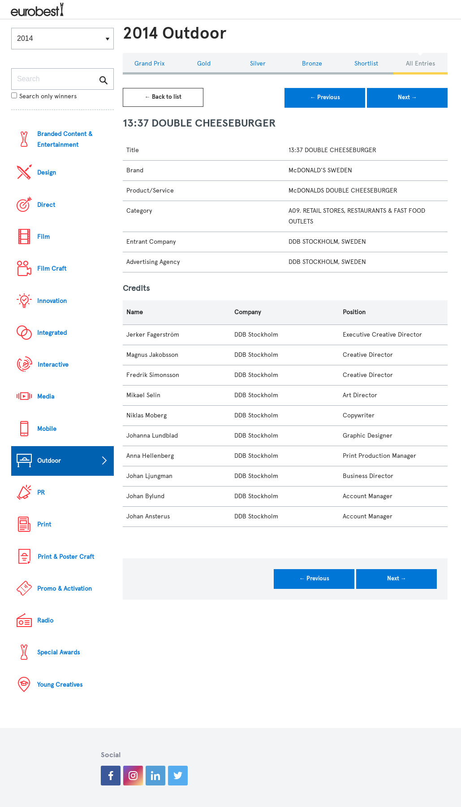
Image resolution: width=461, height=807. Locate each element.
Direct (46, 205)
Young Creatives (59, 685)
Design (46, 172)
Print (44, 524)
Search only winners (44, 96)
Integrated (52, 333)
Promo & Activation (64, 588)
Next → (407, 97)
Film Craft (51, 268)
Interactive (53, 364)
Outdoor (49, 461)
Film (43, 237)
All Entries (420, 63)
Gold (204, 63)
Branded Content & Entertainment (64, 139)
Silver (258, 63)
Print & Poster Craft (66, 557)
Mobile (46, 429)
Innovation (52, 301)
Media (45, 396)
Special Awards (58, 652)
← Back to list (163, 97)
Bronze (312, 63)
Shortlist (366, 63)
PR (41, 492)
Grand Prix (149, 63)
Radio (45, 620)
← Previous (325, 97)
